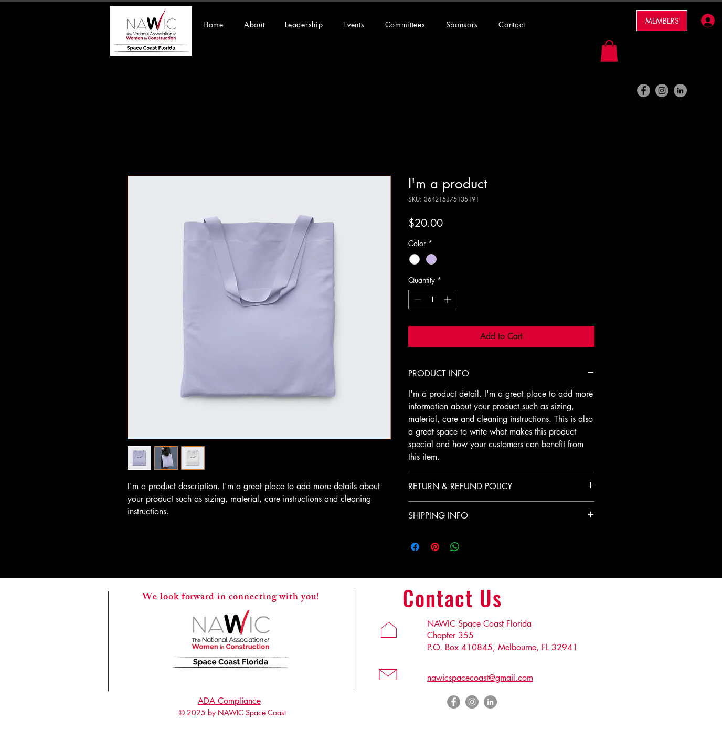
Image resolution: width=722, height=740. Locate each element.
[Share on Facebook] (415, 547)
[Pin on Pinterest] (435, 547)
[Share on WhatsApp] (455, 547)
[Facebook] (643, 90)
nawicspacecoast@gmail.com (480, 677)
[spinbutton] (432, 299)
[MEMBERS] (661, 20)
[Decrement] (416, 299)
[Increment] (448, 299)
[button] (410, 24)
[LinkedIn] (680, 90)
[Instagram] (661, 90)
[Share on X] (475, 547)
